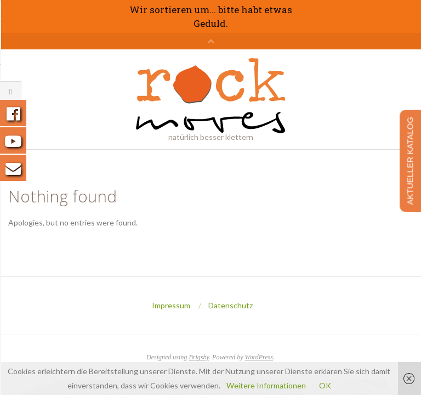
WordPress (259, 357)
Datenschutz (230, 305)
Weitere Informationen (266, 385)
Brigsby (199, 357)
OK (325, 385)
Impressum (171, 305)
